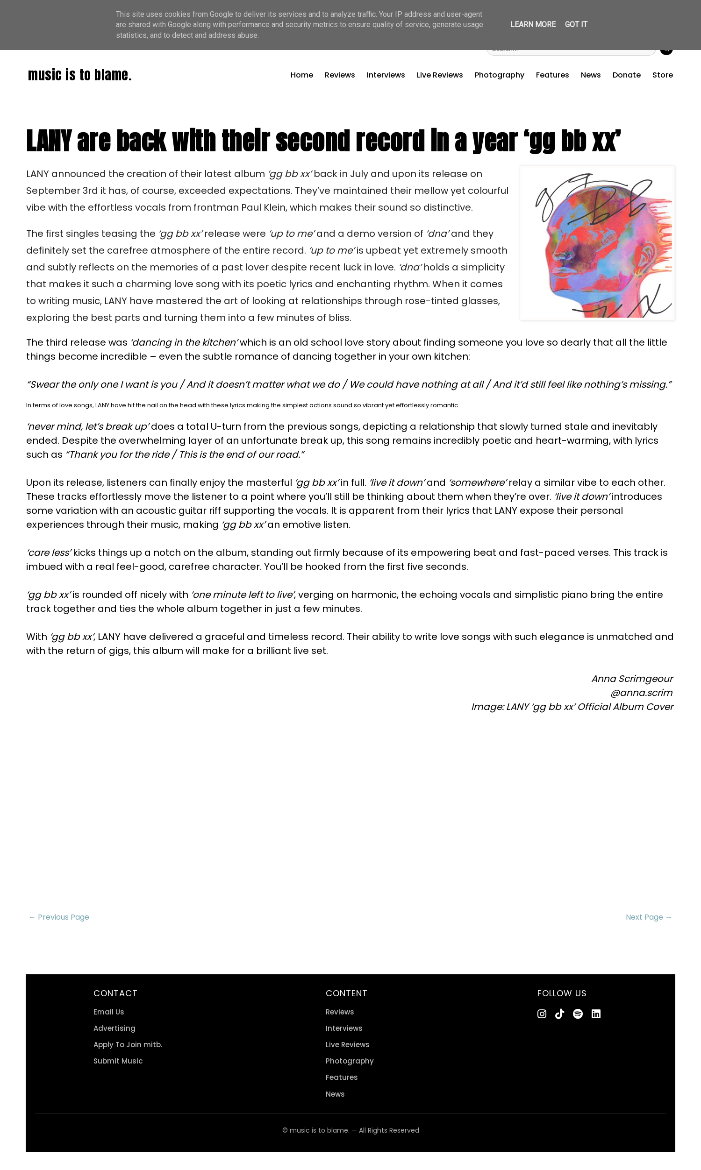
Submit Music (118, 1061)
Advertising (114, 1028)
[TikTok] (559, 1014)
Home (302, 75)
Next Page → (649, 917)
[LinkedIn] (596, 1014)
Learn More (533, 24)
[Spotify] (578, 1014)
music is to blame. (80, 75)
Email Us (108, 1012)
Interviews (386, 75)
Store (662, 75)
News (591, 75)
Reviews (340, 75)
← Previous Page (59, 917)
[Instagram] (541, 1014)
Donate (627, 75)
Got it (576, 24)
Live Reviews (440, 75)
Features (552, 75)
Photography (499, 75)
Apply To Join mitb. (127, 1044)
